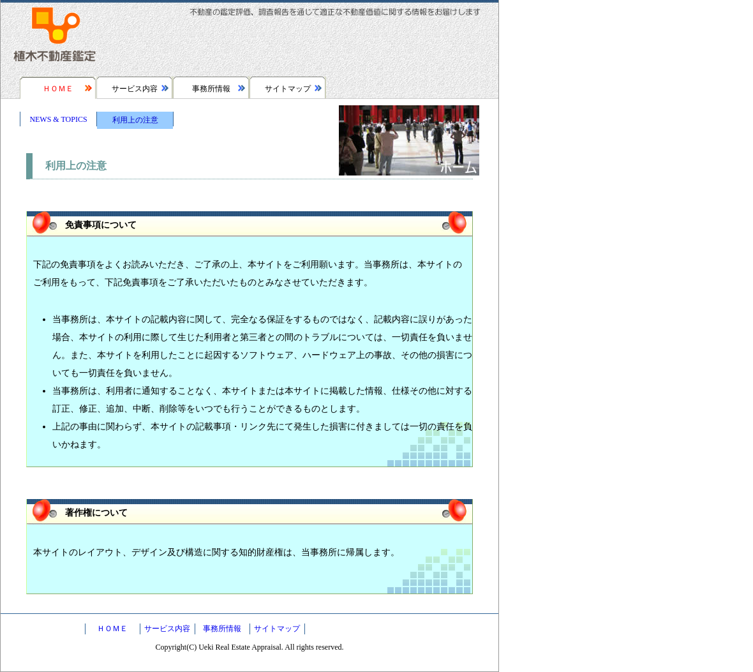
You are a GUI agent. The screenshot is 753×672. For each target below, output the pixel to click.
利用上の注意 (135, 120)
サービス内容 (135, 88)
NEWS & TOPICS (58, 119)
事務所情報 (211, 88)
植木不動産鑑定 (54, 38)
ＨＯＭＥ (58, 88)
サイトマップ (288, 88)
